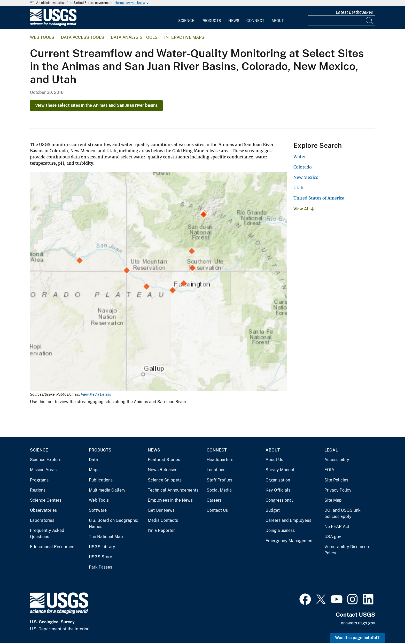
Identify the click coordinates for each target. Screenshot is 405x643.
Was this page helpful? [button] (357, 637)
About (277, 21)
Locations (216, 469)
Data (93, 459)
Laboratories (42, 520)
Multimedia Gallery (107, 490)
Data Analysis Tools (134, 37)
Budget (273, 510)
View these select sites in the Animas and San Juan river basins (96, 105)
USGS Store (100, 556)
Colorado (302, 167)
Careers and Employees (288, 520)
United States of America (318, 198)
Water (299, 156)
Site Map (333, 500)
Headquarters (220, 459)
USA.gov (332, 536)
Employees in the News (170, 500)
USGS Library (102, 546)
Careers (214, 500)
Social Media (219, 490)
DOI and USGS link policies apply (342, 513)
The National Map (106, 536)
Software (98, 510)
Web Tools (42, 37)
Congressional (279, 500)
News (233, 21)
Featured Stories (164, 459)
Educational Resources (52, 546)
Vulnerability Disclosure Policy (347, 549)
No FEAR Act (336, 526)
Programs (39, 480)
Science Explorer (46, 459)
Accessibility (336, 459)
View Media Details (96, 394)
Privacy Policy (338, 490)
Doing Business (280, 530)
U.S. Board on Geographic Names (113, 523)
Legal (331, 450)
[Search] (370, 21)
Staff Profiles (219, 480)
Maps (94, 469)
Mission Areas (43, 469)
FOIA (329, 469)
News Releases (162, 469)
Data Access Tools (82, 37)
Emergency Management (290, 540)
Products (211, 21)
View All (303, 208)
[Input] (341, 21)
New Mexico (305, 177)
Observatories (43, 510)
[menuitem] (186, 17)
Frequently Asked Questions (47, 533)
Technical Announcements (173, 490)
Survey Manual (280, 469)
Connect (255, 21)
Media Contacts (163, 520)
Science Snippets (165, 480)
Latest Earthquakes (354, 12)
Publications (101, 480)
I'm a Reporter (161, 530)
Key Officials (278, 490)
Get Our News (161, 510)
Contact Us (217, 510)
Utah (298, 187)
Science (186, 21)
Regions (37, 490)
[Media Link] (158, 282)
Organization (278, 480)
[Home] (53, 24)
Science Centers (45, 500)
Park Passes (100, 567)
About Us (274, 459)
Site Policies (336, 480)
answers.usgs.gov (358, 623)
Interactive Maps (184, 37)
